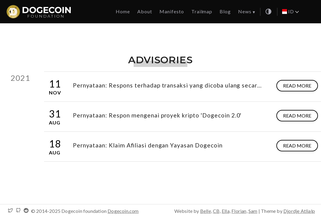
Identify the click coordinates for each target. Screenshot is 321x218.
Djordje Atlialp (299, 211)
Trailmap (202, 11)
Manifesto (171, 11)
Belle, (206, 211)
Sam (253, 211)
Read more (297, 85)
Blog (225, 11)
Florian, (239, 211)
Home (123, 11)
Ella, (226, 211)
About (144, 11)
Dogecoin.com (123, 211)
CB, (217, 211)
